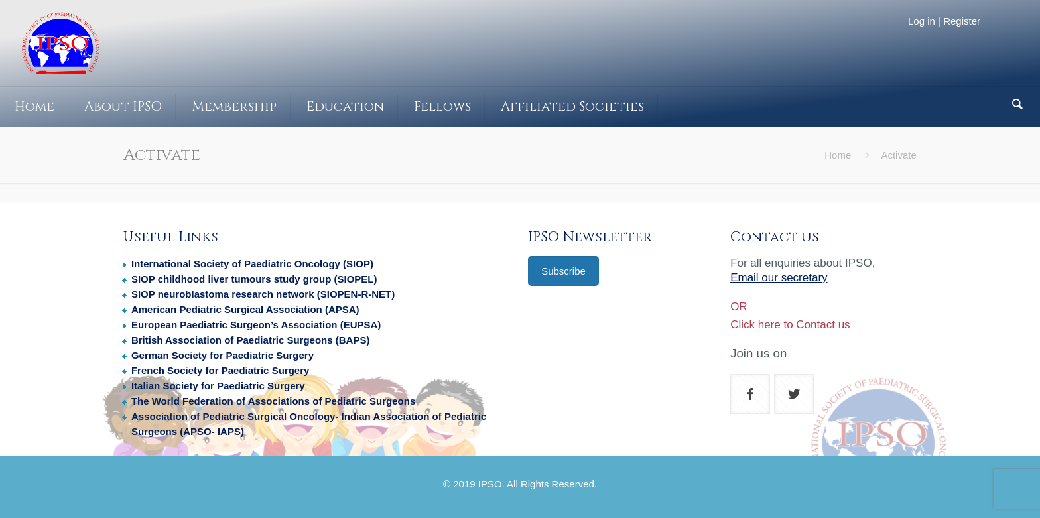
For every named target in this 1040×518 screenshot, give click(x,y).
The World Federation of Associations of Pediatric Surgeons (273, 401)
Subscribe (563, 271)
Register (961, 21)
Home (837, 155)
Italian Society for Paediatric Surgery (218, 385)
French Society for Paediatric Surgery (220, 370)
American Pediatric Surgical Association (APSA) (245, 309)
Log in (921, 21)
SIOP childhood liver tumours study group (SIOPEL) (254, 279)
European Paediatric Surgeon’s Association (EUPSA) (256, 324)
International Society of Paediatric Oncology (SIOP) (252, 263)
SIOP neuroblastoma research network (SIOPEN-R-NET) (263, 294)
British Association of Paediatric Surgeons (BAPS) (250, 340)
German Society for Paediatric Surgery (222, 355)
